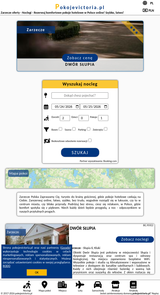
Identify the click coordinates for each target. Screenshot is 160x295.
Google (65, 247)
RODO (6, 266)
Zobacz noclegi (135, 239)
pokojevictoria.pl (80, 7)
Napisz (155, 293)
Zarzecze (13, 232)
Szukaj (80, 152)
